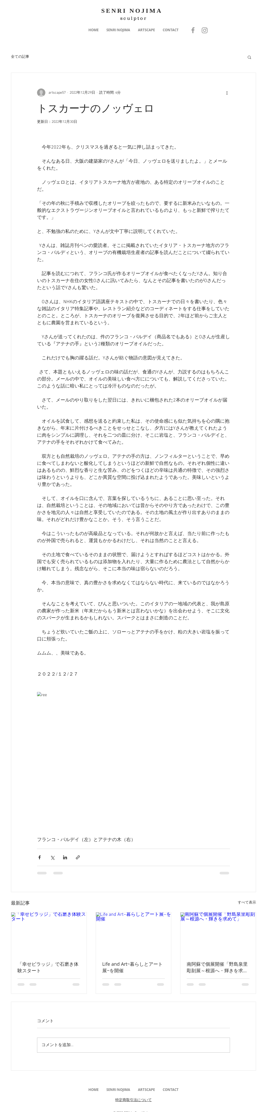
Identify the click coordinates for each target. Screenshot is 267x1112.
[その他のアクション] (227, 93)
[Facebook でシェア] (39, 857)
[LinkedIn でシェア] (65, 857)
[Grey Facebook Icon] (193, 30)
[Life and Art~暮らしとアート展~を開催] (133, 933)
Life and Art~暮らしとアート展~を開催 (132, 967)
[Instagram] (205, 30)
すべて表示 (247, 902)
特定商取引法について (133, 1100)
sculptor (133, 18)
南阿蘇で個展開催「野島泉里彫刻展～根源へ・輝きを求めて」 (217, 967)
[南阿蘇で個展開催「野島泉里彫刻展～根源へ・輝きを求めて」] (218, 933)
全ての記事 (20, 57)
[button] (118, 30)
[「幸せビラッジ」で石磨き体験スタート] (49, 933)
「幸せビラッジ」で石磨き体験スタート (47, 967)
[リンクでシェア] (77, 857)
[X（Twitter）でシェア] (52, 857)
